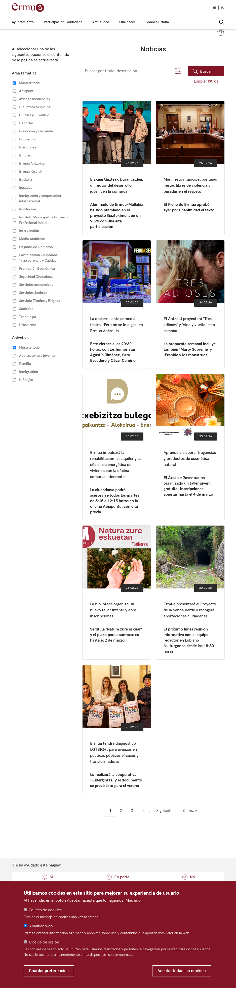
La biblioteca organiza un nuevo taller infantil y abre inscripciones (117, 592)
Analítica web (41, 926)
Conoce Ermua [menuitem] (157, 22)
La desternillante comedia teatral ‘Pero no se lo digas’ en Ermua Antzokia (117, 304)
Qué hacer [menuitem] (127, 22)
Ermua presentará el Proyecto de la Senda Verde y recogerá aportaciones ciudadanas (190, 592)
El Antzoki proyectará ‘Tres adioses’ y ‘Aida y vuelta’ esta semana (190, 304)
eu (222, 8)
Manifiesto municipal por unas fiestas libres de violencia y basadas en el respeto (190, 168)
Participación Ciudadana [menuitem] (63, 22)
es (215, 8)
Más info (133, 900)
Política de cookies (45, 910)
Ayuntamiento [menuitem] (23, 22)
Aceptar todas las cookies (182, 970)
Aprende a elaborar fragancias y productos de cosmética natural (190, 447)
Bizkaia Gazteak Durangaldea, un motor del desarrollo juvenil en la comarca (117, 168)
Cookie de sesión (44, 942)
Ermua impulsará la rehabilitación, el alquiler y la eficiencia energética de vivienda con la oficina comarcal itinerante (117, 447)
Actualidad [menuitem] (100, 22)
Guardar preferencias (49, 970)
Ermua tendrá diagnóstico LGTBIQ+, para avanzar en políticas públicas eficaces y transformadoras (117, 729)
